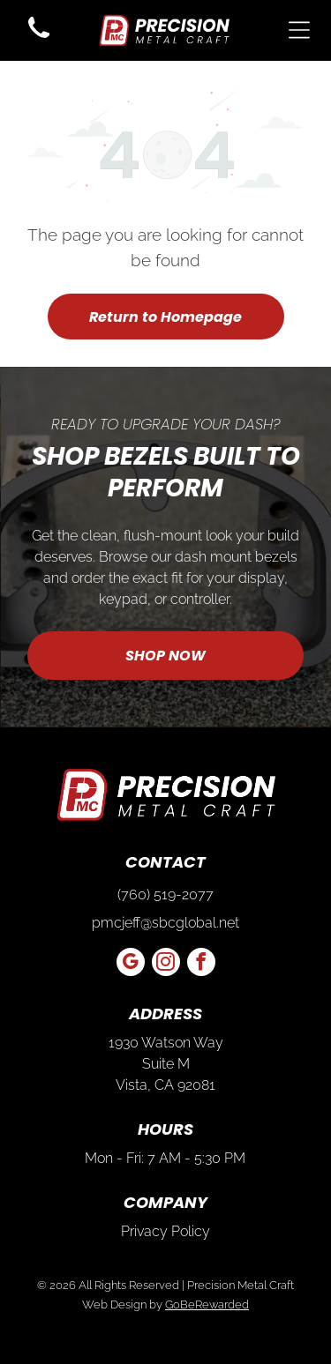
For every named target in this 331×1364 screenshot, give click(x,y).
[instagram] (166, 964)
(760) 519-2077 (165, 894)
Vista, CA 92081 (165, 1085)
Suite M (166, 1063)
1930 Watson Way (166, 1042)
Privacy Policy (165, 1231)
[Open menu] (299, 30)
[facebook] (201, 964)
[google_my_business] (131, 964)
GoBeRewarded (207, 1304)
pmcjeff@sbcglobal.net (165, 922)
